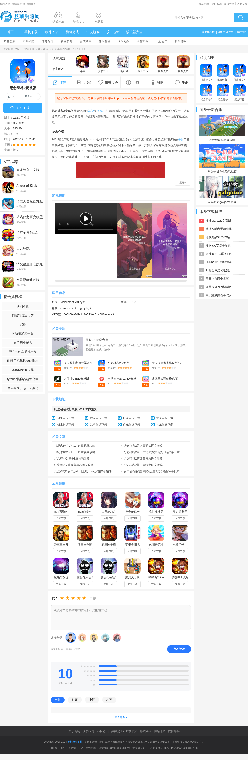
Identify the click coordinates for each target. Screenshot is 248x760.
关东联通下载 (164, 424)
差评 (109, 699)
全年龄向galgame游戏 (22, 388)
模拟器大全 (134, 32)
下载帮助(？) (115, 731)
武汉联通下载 (98, 424)
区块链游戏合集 (23, 333)
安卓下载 (20, 108)
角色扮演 (9, 41)
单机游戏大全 (225, 32)
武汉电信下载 (98, 418)
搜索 (241, 17)
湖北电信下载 (65, 418)
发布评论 (179, 649)
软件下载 (51, 32)
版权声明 (146, 731)
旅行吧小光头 (22, 342)
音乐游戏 (180, 41)
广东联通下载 (131, 424)
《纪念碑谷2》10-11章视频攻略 (74, 452)
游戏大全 (229, 3)
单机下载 (31, 32)
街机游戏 (72, 32)
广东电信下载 (131, 418)
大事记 (100, 731)
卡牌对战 (123, 41)
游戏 (100, 111)
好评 (75, 699)
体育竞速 (47, 41)
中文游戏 (93, 32)
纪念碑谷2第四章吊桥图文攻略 (143, 458)
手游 (181, 139)
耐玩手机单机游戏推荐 (22, 361)
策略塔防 (28, 41)
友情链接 (174, 731)
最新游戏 (204, 3)
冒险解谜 (66, 41)
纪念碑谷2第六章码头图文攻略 (143, 445)
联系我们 (88, 731)
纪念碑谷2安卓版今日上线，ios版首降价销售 (83, 471)
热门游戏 (217, 3)
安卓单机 (29, 49)
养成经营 (85, 41)
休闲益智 (104, 41)
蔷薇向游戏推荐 (23, 370)
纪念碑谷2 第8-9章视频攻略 (72, 458)
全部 (58, 699)
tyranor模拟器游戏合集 (22, 379)
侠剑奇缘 (23, 306)
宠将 (23, 324)
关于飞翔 (74, 731)
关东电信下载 (164, 418)
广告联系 (132, 731)
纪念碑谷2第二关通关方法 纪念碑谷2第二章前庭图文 (152, 452)
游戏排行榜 (208, 32)
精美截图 (242, 32)
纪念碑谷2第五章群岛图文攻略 (74, 465)
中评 (92, 699)
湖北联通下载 (65, 424)
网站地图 (160, 731)
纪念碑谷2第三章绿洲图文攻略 (143, 465)
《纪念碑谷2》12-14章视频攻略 (74, 445)
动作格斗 (142, 41)
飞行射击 (161, 41)
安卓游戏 (113, 32)
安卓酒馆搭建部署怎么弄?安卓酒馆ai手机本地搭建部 (152, 471)
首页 (10, 32)
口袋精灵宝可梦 (23, 315)
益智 (91, 111)
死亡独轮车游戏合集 (23, 351)
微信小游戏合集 (97, 339)
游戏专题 (242, 3)
